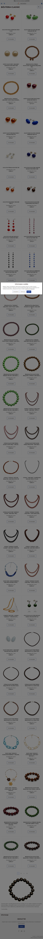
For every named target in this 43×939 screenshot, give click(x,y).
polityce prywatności (30, 288)
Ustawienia (15, 291)
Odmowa (23, 291)
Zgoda (28, 291)
